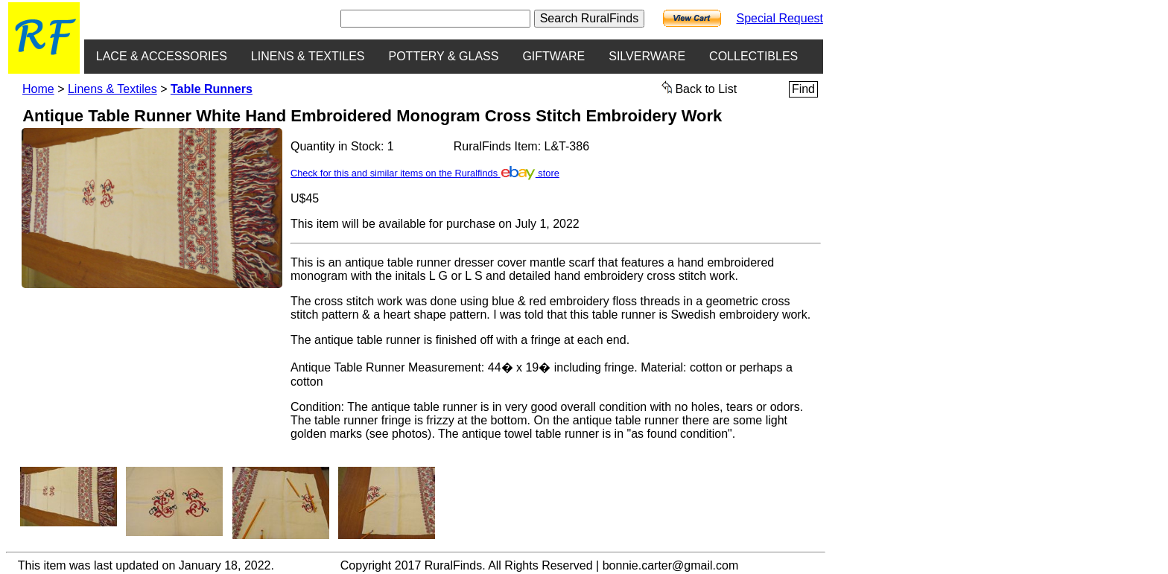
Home (38, 89)
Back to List (699, 87)
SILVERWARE (647, 56)
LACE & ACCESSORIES (161, 56)
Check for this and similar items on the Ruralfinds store (425, 173)
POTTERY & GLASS (444, 56)
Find (803, 89)
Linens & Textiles (112, 89)
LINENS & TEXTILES (308, 56)
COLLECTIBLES (753, 56)
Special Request (779, 18)
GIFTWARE (553, 56)
